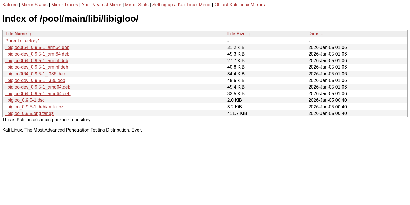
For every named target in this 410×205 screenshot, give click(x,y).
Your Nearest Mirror (101, 4)
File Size (236, 33)
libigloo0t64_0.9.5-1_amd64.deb (38, 93)
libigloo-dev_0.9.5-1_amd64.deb (38, 87)
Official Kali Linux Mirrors (239, 4)
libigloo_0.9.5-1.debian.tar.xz (34, 106)
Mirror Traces (64, 4)
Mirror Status (34, 4)
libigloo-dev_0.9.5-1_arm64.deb (37, 54)
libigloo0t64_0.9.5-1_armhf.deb (36, 60)
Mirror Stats (137, 4)
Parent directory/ (22, 40)
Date (313, 33)
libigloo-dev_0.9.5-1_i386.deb (35, 80)
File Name (16, 33)
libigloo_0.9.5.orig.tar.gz (29, 113)
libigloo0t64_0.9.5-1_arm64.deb (37, 47)
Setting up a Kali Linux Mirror (181, 4)
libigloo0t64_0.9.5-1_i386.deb (35, 73)
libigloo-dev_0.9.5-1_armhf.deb (36, 67)
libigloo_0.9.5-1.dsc (25, 100)
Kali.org (10, 4)
